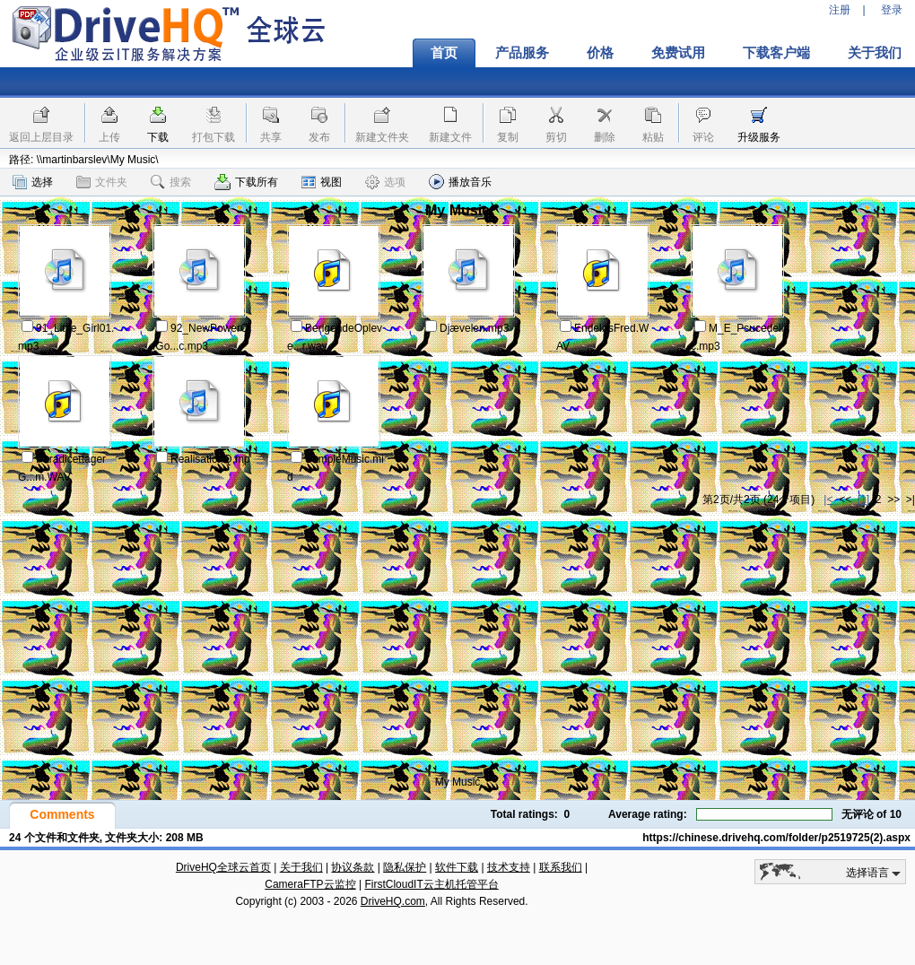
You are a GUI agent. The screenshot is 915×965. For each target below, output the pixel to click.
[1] (863, 499)
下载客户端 (776, 53)
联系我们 (560, 867)
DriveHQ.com (393, 901)
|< (828, 499)
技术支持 (508, 867)
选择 (33, 182)
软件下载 (456, 867)
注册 (839, 10)
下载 (158, 137)
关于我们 (301, 867)
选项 (385, 182)
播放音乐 (460, 181)
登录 (891, 10)
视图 (321, 182)
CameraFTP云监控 (310, 884)
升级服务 (758, 137)
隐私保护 (404, 867)
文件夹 (101, 182)
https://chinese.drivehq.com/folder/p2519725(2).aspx (776, 837)
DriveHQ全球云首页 (223, 867)
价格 (600, 53)
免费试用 (678, 53)
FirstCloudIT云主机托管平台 (431, 884)
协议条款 (352, 867)
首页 (444, 53)
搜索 (171, 182)
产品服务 (522, 53)
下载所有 (246, 182)
